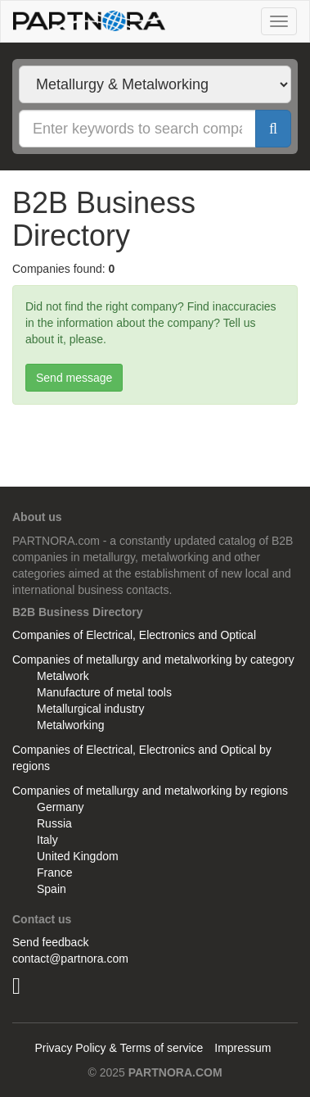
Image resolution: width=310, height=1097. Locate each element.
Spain (51, 888)
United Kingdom (78, 856)
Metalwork (63, 675)
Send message (74, 377)
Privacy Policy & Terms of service (118, 1047)
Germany (60, 807)
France (55, 872)
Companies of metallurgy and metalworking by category (153, 659)
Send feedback (50, 942)
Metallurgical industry (91, 708)
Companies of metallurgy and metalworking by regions (150, 790)
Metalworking (70, 725)
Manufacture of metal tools (104, 692)
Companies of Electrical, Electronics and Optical (134, 634)
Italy (47, 839)
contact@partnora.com (70, 958)
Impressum (242, 1047)
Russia (54, 823)
